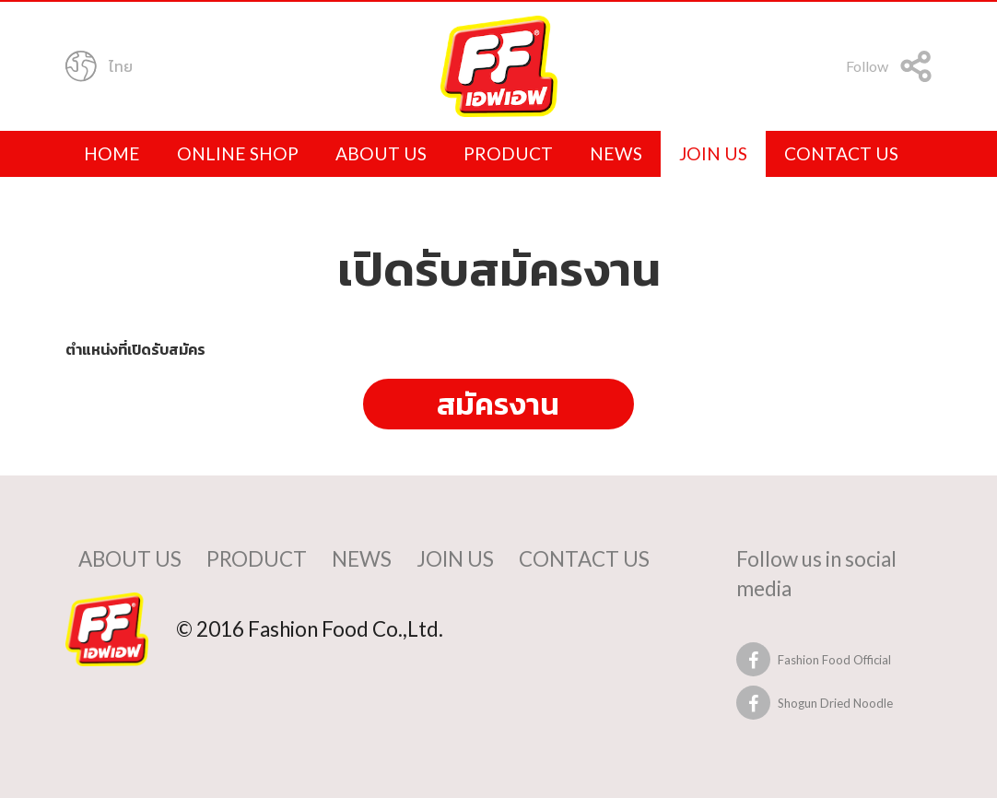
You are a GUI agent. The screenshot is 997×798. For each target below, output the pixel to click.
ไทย (99, 68)
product (508, 153)
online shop (238, 153)
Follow (889, 68)
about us (381, 153)
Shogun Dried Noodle (835, 703)
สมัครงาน (498, 403)
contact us (841, 153)
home (112, 153)
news (616, 153)
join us (713, 153)
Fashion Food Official (834, 659)
